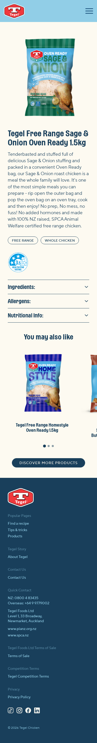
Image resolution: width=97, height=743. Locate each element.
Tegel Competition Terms (28, 676)
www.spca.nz (18, 635)
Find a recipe (18, 523)
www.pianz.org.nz (22, 629)
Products (15, 536)
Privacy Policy (19, 697)
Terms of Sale (18, 656)
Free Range (23, 241)
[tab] (44, 446)
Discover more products (48, 463)
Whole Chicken (60, 241)
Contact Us (17, 577)
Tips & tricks (17, 530)
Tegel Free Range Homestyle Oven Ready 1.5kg (42, 427)
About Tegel (18, 557)
